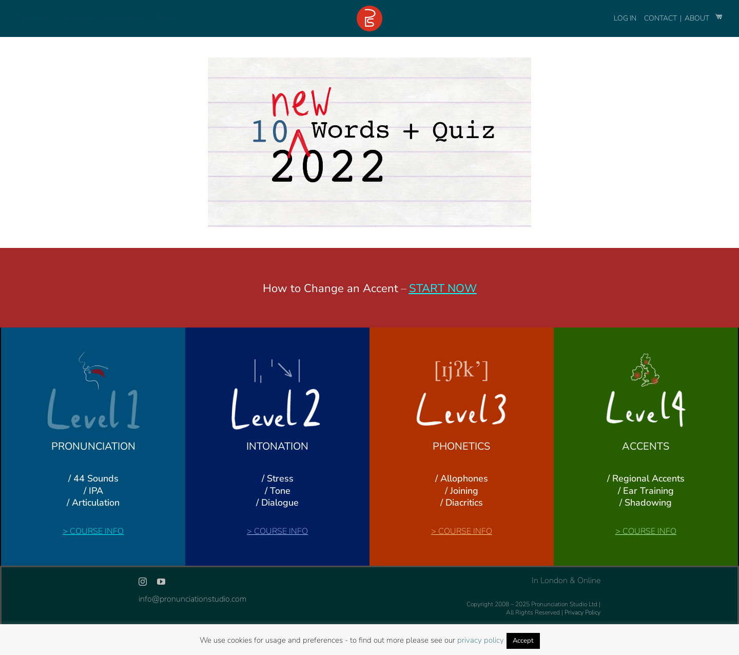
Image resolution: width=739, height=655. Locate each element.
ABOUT (698, 18)
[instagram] (143, 581)
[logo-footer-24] (369, 9)
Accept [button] (523, 640)
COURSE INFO (97, 531)
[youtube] (161, 581)
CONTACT (661, 18)
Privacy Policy (582, 612)
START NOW (443, 288)
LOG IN (625, 18)
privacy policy (480, 640)
